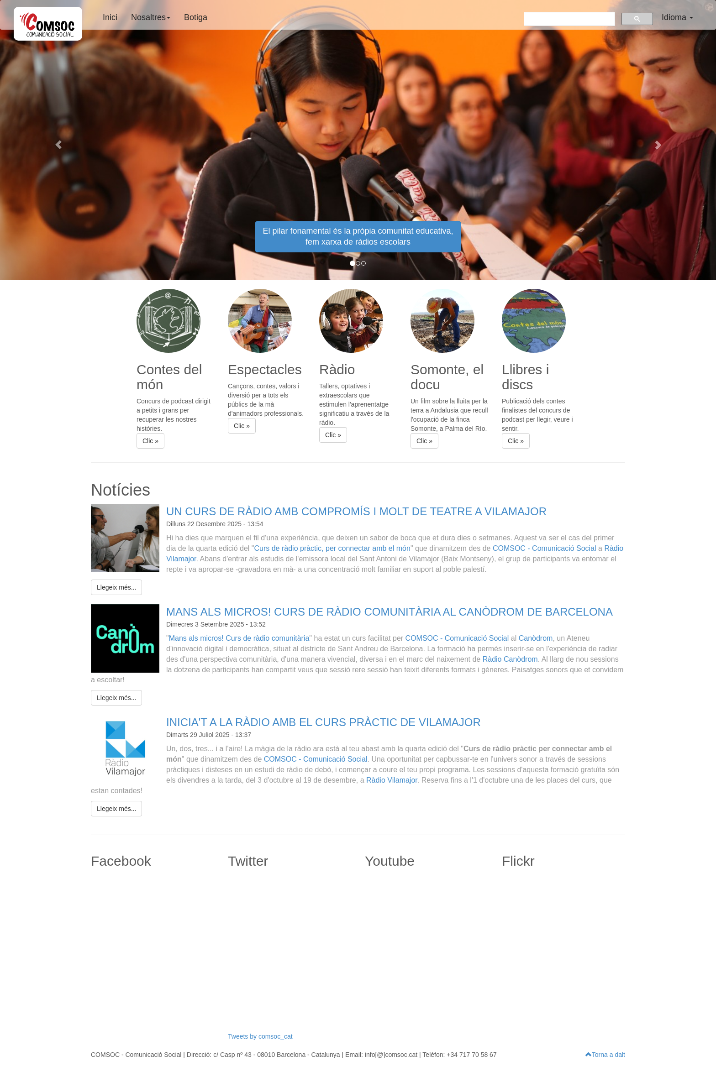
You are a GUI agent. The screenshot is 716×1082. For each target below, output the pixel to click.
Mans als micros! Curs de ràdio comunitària (239, 638)
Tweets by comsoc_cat (260, 1036)
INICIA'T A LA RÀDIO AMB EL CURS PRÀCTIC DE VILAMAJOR (323, 722)
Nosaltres (150, 17)
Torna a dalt (605, 1054)
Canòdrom (536, 638)
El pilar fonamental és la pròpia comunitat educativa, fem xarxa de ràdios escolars (358, 236)
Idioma (677, 17)
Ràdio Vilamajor (391, 780)
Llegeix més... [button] (116, 587)
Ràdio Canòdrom (510, 659)
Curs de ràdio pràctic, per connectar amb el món (332, 548)
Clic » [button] (150, 440)
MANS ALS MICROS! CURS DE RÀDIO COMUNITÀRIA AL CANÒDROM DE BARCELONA (389, 612)
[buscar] (568, 18)
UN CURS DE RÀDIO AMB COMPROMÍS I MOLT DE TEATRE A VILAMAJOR (356, 511)
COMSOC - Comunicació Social (544, 548)
